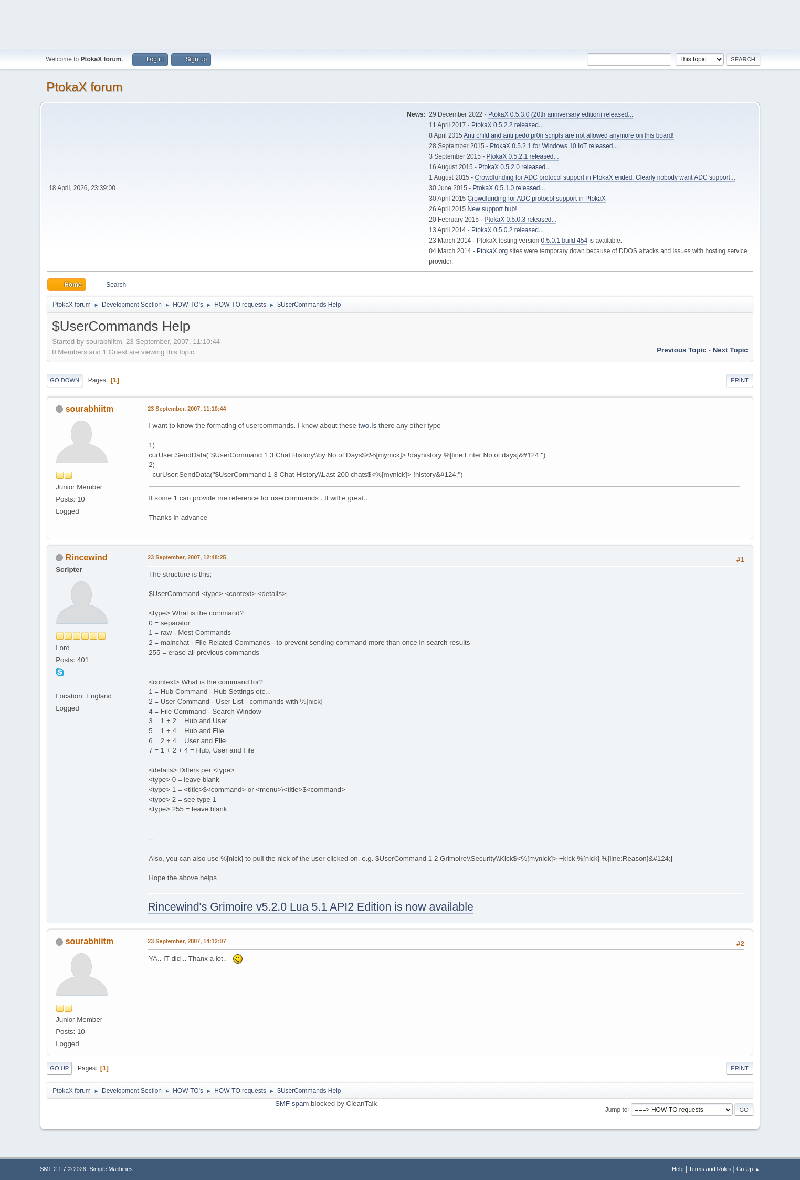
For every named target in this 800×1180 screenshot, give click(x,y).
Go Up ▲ (748, 1169)
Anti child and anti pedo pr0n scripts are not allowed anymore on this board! (568, 135)
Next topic (730, 350)
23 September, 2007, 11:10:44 (187, 408)
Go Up (59, 1068)
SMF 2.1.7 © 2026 (63, 1169)
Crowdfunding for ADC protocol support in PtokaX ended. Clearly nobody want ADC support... (605, 177)
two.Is (368, 426)
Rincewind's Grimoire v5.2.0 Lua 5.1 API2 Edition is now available (310, 907)
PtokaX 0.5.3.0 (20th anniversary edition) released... (560, 114)
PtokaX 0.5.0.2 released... (507, 230)
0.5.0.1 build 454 (564, 240)
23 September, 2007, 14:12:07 (187, 941)
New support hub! (492, 209)
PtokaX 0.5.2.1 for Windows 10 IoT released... (554, 146)
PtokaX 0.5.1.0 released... (509, 188)
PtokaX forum (84, 87)
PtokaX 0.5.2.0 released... (514, 167)
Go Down (64, 380)
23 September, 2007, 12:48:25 (187, 557)
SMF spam (292, 1104)
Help (677, 1169)
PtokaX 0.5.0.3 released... (521, 219)
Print (740, 380)
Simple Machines (111, 1169)
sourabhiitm (89, 408)
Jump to (616, 1109)
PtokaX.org (492, 251)
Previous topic (682, 350)
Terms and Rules (710, 1169)
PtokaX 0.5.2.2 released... (507, 125)
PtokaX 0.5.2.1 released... (523, 156)
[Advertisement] (400, 23)
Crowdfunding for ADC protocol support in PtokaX (537, 198)
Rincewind (87, 557)
